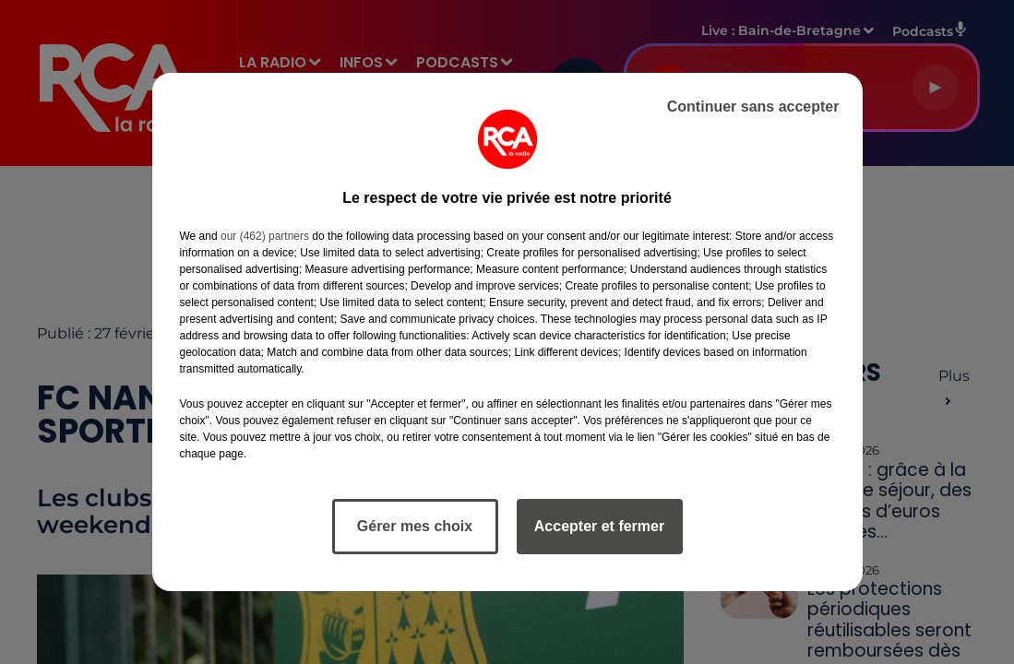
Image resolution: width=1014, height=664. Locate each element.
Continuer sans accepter (753, 106)
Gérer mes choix (414, 526)
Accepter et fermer (599, 526)
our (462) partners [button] (265, 236)
